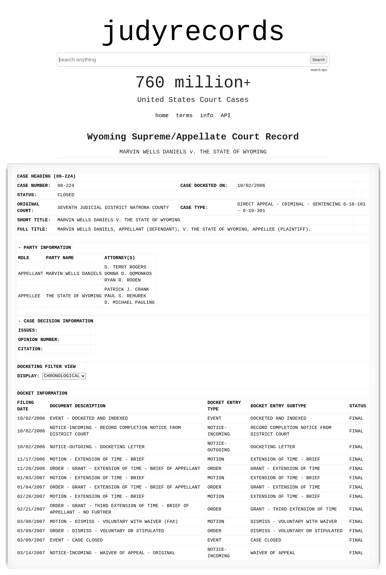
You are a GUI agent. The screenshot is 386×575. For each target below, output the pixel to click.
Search (318, 59)
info (206, 116)
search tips (318, 70)
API (226, 116)
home (162, 116)
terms (184, 116)
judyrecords (193, 32)
